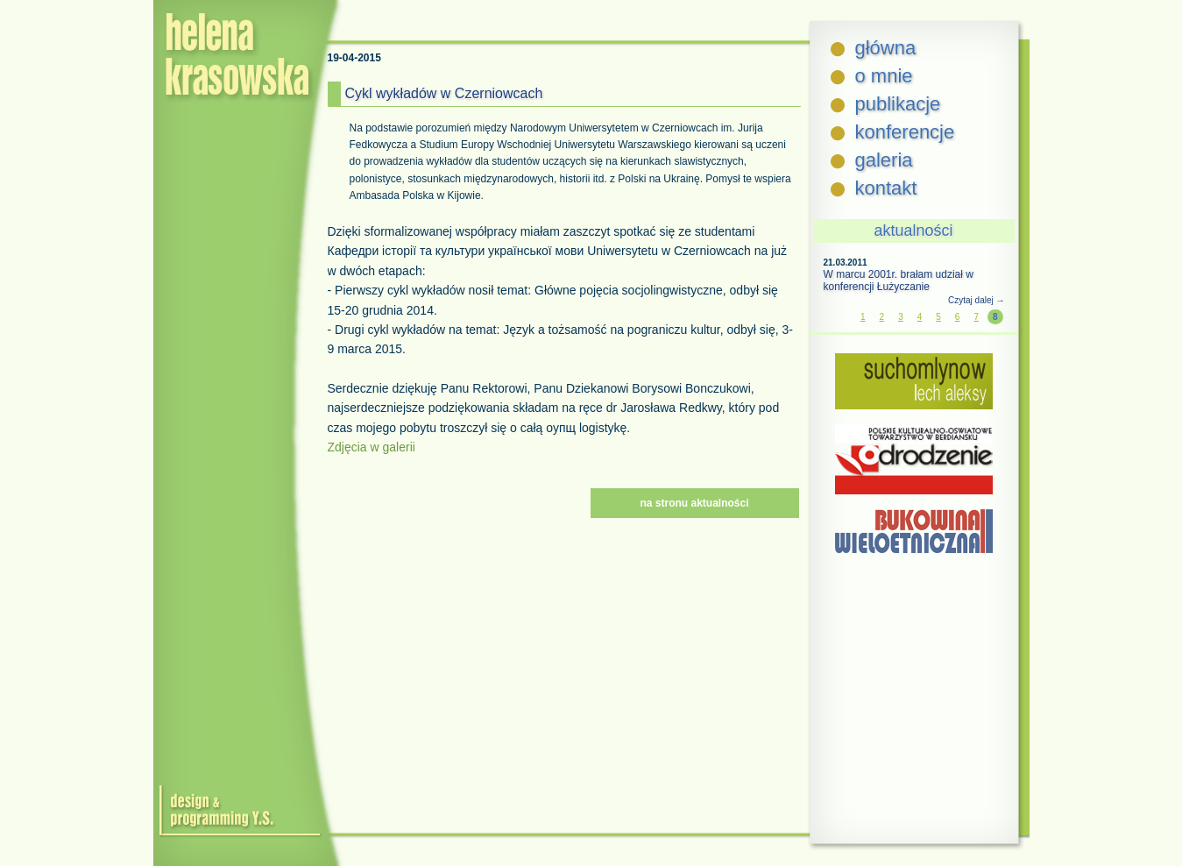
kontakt (886, 188)
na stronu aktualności (694, 503)
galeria (884, 160)
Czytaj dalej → (976, 300)
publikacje (898, 104)
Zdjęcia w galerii (371, 447)
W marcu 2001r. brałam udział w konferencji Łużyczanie (898, 280)
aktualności (913, 230)
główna (886, 48)
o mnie (884, 76)
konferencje (905, 132)
